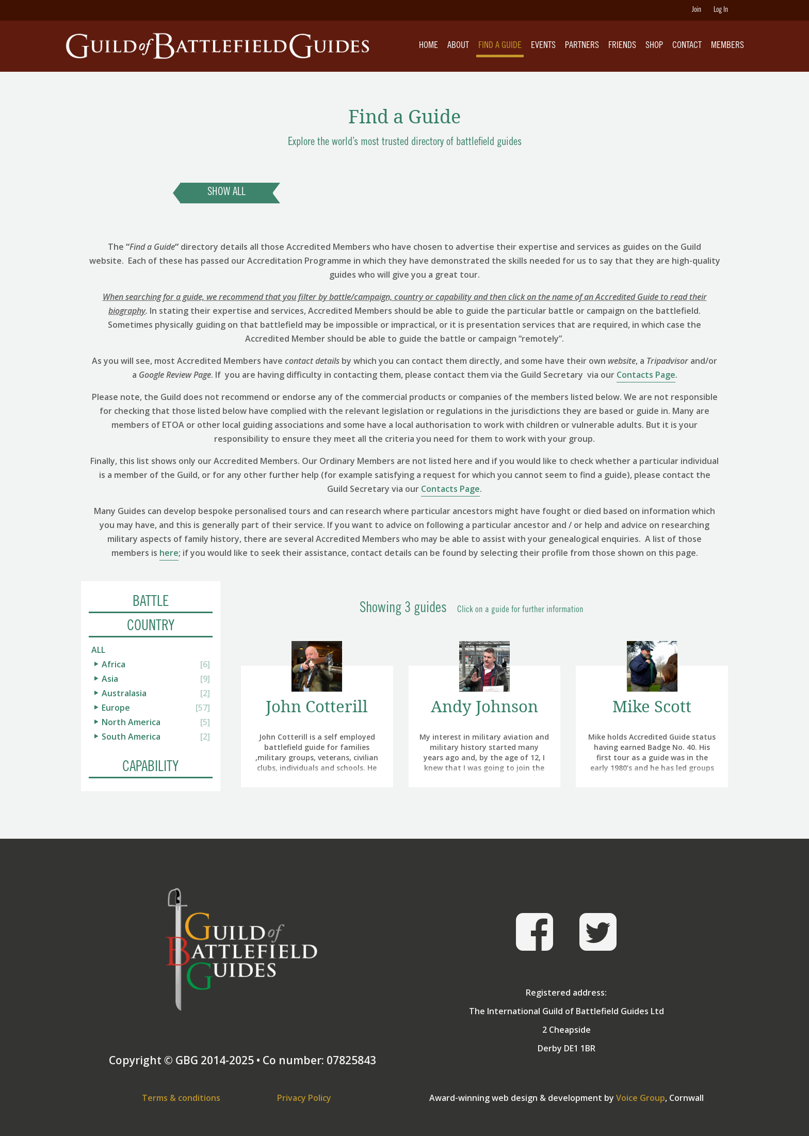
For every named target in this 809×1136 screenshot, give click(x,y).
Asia (110, 678)
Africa (113, 664)
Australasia (124, 693)
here (169, 552)
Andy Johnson (484, 706)
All (98, 649)
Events (543, 46)
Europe (116, 707)
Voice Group (640, 1097)
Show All (226, 192)
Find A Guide (500, 46)
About (458, 46)
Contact (687, 46)
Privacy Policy (304, 1097)
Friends (622, 46)
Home (428, 46)
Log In (721, 10)
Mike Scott (651, 706)
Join (696, 10)
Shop (654, 46)
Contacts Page (646, 374)
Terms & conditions (181, 1097)
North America (131, 722)
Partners (582, 46)
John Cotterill (317, 706)
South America (131, 736)
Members (727, 46)
